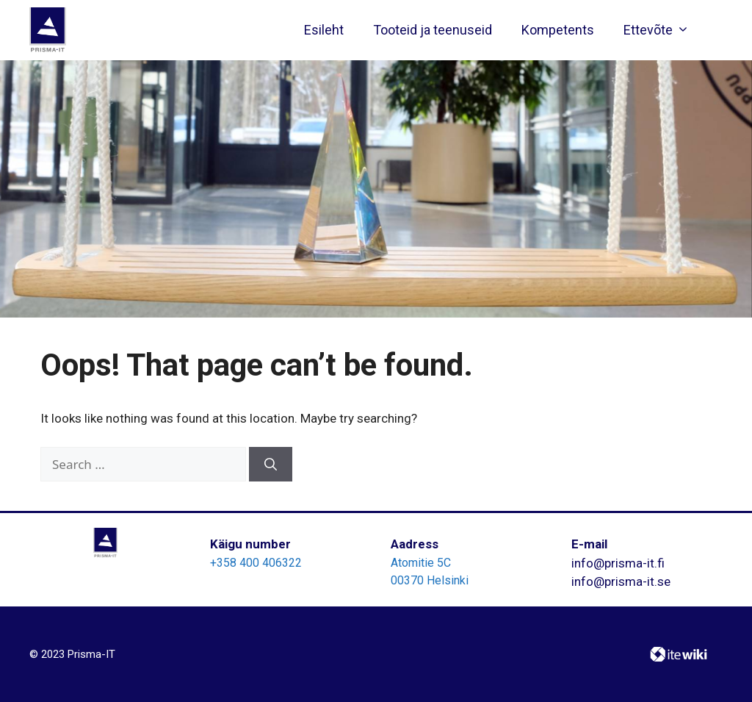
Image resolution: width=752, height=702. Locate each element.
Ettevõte (660, 30)
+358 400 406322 (256, 563)
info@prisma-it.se (620, 581)
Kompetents (557, 29)
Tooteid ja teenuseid (432, 29)
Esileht (324, 29)
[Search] (270, 464)
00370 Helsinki (430, 580)
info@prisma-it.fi (618, 563)
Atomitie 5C (421, 563)
